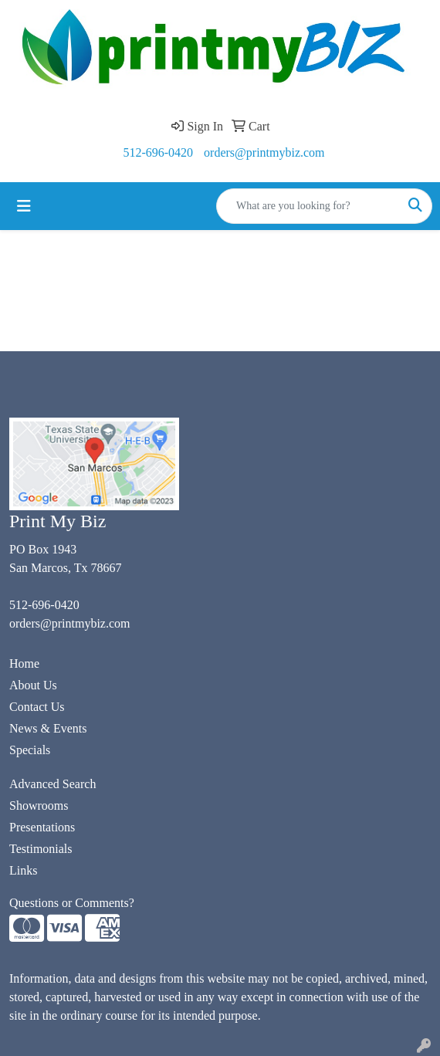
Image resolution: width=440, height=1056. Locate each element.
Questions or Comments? (71, 902)
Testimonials (41, 848)
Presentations (42, 827)
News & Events (47, 728)
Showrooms (38, 805)
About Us (33, 685)
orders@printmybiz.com (264, 152)
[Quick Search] (308, 206)
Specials (29, 749)
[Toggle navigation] (24, 206)
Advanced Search (52, 783)
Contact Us (37, 706)
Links (23, 870)
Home (24, 663)
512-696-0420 (158, 152)
